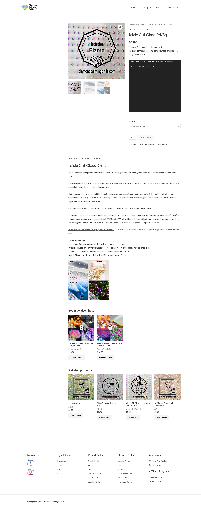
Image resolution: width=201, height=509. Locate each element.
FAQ (160, 7)
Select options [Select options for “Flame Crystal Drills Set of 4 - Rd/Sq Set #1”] (107, 359)
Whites (151, 24)
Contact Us (172, 7)
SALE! (139, 7)
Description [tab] (74, 158)
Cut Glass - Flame (136, 29)
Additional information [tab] (92, 158)
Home (131, 24)
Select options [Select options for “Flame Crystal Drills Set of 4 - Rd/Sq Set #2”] (78, 359)
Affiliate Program (160, 470)
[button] (120, 27)
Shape (132, 121)
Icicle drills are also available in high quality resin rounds (93, 230)
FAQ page (136, 223)
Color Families (141, 24)
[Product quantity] (132, 137)
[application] (142, 7)
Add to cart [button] (77, 420)
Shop (150, 7)
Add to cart (146, 137)
